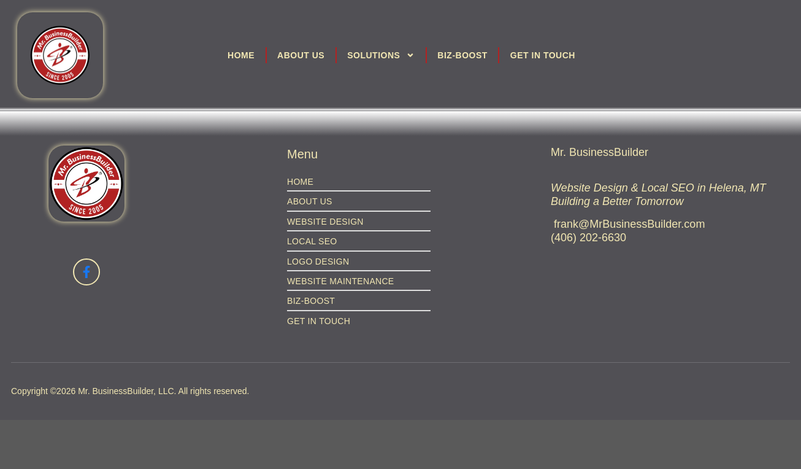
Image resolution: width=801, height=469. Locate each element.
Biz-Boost (462, 55)
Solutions (381, 55)
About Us (300, 55)
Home (241, 55)
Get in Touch (542, 55)
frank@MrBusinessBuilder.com (629, 224)
